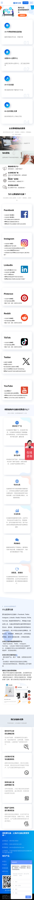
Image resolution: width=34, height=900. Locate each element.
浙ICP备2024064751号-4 (9, 898)
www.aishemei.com (15, 844)
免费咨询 (22, 15)
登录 (31, 3)
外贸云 (4, 861)
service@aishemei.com (16, 847)
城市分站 (5, 871)
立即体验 (25, 2)
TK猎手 (4, 864)
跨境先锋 (5, 868)
